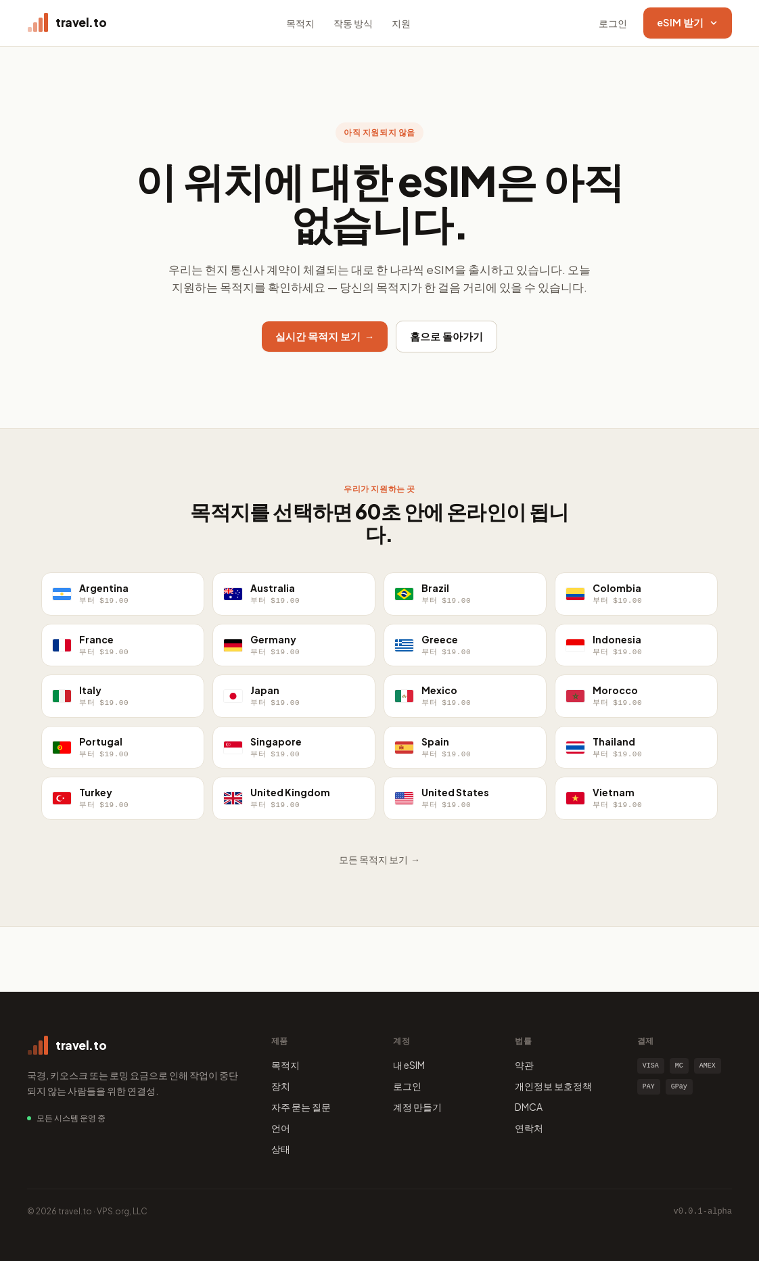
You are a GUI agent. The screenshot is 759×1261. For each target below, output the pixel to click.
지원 (401, 23)
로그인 (613, 23)
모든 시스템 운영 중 (71, 1118)
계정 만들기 (417, 1107)
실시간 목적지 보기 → (325, 336)
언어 (280, 1128)
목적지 (300, 23)
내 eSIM (409, 1065)
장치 (280, 1086)
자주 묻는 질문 (301, 1107)
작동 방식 (353, 23)
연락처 (529, 1128)
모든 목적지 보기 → (379, 859)
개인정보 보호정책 (553, 1086)
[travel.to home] (66, 23)
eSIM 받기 (687, 22)
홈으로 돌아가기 (446, 336)
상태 (280, 1149)
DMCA (529, 1107)
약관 (524, 1065)
